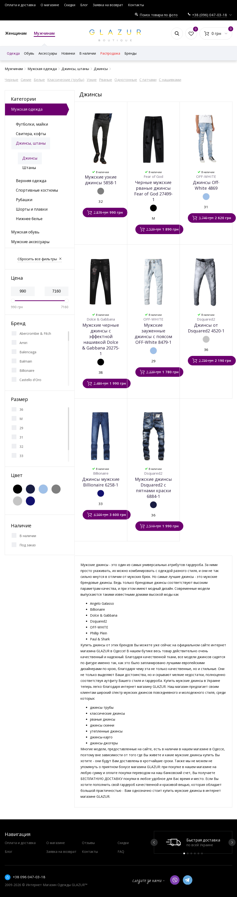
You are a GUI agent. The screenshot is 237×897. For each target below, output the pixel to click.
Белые (39, 79)
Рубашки (24, 199)
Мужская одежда (27, 109)
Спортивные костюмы (37, 190)
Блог (84, 5)
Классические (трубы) (65, 79)
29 (21, 428)
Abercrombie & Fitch (35, 333)
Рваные (105, 79)
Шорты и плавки (31, 209)
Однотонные (125, 79)
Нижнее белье (29, 218)
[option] (193, 842)
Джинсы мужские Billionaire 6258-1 (100, 482)
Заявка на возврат (108, 5)
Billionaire (26, 370)
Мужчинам (44, 34)
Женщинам (16, 33)
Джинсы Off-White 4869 (206, 185)
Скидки (69, 5)
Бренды (130, 53)
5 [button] (198, 853)
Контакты (136, 5)
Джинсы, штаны (31, 143)
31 (21, 437)
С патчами (147, 79)
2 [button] (188, 853)
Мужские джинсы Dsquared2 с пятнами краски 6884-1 (153, 487)
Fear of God (153, 176)
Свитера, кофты (31, 133)
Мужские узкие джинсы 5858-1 (101, 179)
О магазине (50, 5)
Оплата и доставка (20, 5)
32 (21, 446)
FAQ (121, 851)
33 (21, 455)
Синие (26, 79)
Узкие (92, 79)
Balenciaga (27, 352)
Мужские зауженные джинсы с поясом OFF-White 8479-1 (153, 333)
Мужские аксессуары (30, 241)
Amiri (23, 342)
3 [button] (191, 853)
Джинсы (29, 158)
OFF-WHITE (206, 176)
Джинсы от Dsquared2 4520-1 (206, 328)
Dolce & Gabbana (101, 319)
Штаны (29, 167)
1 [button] (184, 853)
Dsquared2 (206, 319)
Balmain (25, 361)
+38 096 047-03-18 (29, 876)
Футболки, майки (32, 124)
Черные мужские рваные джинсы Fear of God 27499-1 (153, 190)
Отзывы (88, 842)
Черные (11, 79)
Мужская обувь (25, 232)
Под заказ (27, 545)
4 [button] (195, 853)
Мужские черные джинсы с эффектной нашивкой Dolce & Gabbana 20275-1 (100, 339)
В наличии (27, 535)
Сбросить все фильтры (37, 258)
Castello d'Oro (30, 380)
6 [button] (202, 853)
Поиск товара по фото (159, 14)
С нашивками (170, 79)
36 (21, 409)
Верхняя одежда (31, 180)
